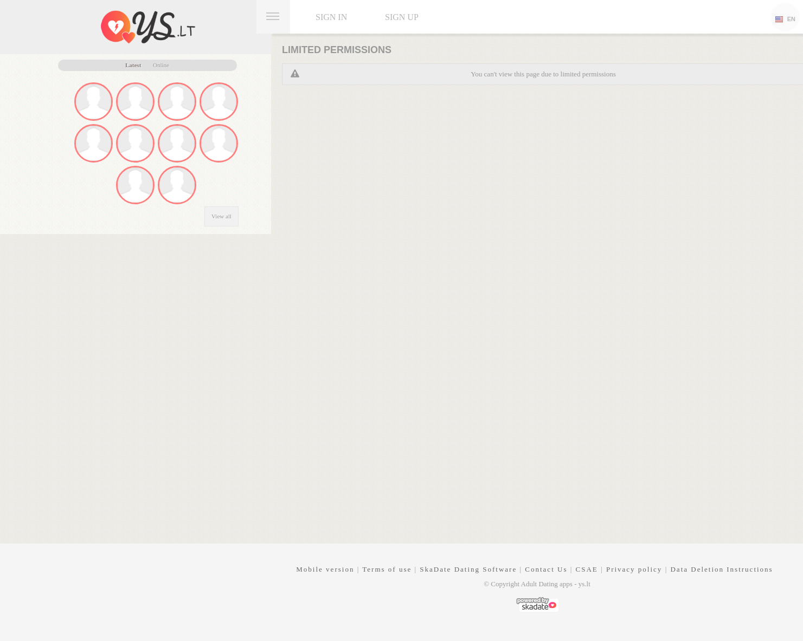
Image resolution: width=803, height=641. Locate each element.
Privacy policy (634, 569)
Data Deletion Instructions (721, 569)
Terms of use (387, 569)
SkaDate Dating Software (468, 569)
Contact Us (546, 569)
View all (221, 216)
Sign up (402, 17)
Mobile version (325, 569)
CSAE (587, 569)
